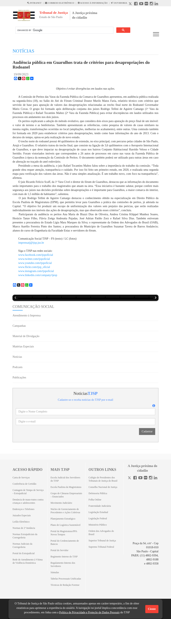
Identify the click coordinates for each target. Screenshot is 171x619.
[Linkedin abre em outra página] (156, 4)
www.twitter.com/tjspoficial (34, 258)
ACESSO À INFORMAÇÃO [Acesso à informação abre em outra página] (93, 3)
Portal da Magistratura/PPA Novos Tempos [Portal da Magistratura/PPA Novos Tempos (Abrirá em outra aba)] (64, 533)
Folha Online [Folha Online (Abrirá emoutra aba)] (95, 499)
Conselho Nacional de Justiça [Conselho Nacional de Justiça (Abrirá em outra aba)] (103, 487)
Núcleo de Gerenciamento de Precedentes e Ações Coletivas (65, 511)
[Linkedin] (155, 478)
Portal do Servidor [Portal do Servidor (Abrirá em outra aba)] (59, 550)
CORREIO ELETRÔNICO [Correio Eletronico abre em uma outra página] (59, 3)
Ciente (152, 608)
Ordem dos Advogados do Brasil (101, 533)
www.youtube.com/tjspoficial (35, 263)
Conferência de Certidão (24, 483)
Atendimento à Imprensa (27, 315)
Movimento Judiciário (61, 502)
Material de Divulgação (26, 336)
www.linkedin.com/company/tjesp (37, 275)
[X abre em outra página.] (130, 4)
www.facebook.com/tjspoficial (35, 254)
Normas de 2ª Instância (24, 528)
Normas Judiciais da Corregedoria (22, 545)
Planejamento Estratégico (63, 518)
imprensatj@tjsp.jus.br (31, 242)
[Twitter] (129, 478)
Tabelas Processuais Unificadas (66, 578)
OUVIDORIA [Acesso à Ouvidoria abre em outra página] (119, 3)
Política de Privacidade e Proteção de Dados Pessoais (89, 612)
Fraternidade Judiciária (100, 505)
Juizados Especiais (22, 515)
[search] (64, 30)
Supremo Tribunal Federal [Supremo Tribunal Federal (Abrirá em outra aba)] (101, 546)
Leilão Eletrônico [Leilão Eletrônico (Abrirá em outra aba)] (21, 521)
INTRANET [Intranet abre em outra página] (34, 3)
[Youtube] (140, 478)
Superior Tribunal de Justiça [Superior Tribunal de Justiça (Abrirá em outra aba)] (102, 540)
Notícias (17, 356)
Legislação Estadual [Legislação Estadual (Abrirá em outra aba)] (98, 512)
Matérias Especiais (23, 346)
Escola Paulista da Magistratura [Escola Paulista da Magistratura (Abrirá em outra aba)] (66, 487)
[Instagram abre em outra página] (151, 4)
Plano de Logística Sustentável (66, 525)
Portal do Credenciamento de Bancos (65, 542)
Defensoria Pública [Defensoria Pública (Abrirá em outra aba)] (98, 493)
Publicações (19, 377)
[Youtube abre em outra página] (141, 4)
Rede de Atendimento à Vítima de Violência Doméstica (28, 561)
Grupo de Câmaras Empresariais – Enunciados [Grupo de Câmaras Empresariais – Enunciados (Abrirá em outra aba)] (66, 495)
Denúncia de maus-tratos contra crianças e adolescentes (28, 501)
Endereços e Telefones (23, 509)
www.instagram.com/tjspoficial (36, 271)
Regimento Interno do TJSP (64, 556)
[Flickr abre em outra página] (146, 4)
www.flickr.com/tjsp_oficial (34, 267)
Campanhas (19, 325)
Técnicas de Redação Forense (65, 585)
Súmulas (55, 572)
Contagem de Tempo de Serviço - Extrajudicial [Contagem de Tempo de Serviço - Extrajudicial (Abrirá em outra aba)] (28, 492)
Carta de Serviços (21, 477)
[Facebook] (135, 478)
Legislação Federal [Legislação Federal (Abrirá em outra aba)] (98, 518)
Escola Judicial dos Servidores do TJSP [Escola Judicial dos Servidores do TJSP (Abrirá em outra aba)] (65, 479)
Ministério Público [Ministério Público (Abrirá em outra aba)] (98, 524)
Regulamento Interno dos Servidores (63, 564)
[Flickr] (145, 478)
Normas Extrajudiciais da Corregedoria (25, 536)
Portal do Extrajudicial (24, 553)
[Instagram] (151, 478)
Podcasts (17, 367)
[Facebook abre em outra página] (136, 4)
